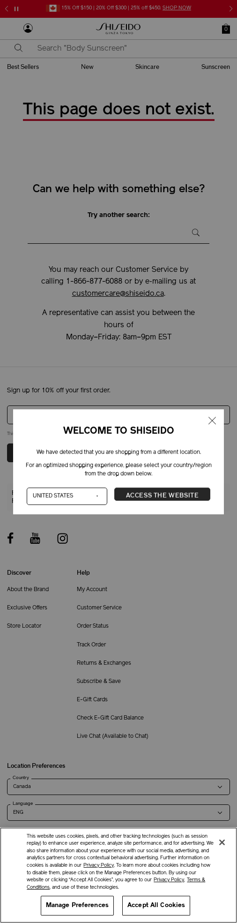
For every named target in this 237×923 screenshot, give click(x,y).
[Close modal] (212, 421)
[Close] (222, 842)
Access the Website (162, 495)
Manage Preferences (77, 905)
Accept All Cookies (156, 905)
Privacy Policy (98, 865)
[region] (118, 875)
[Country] (67, 496)
